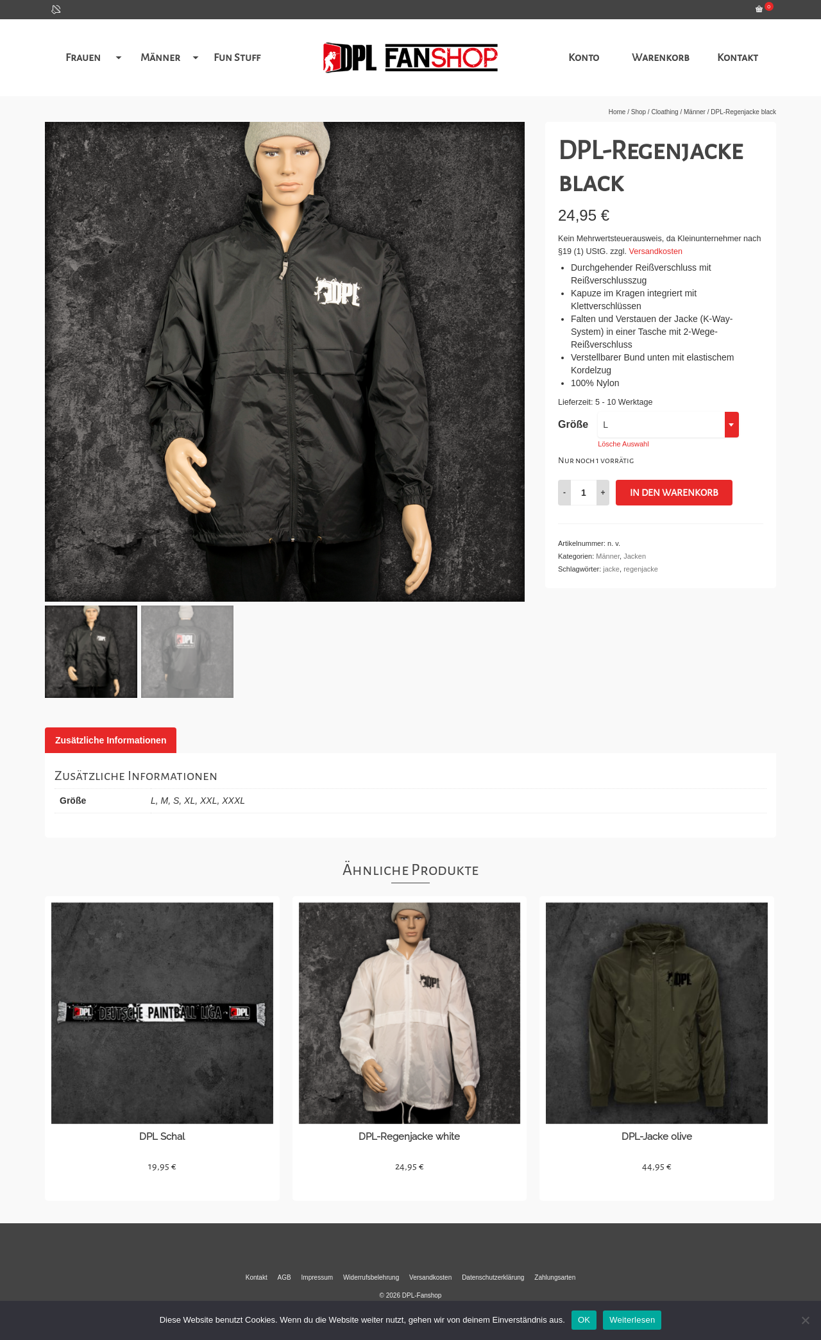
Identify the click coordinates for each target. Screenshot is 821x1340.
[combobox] (668, 424)
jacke (611, 569)
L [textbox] (605, 425)
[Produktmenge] (584, 492)
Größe (573, 424)
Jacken (634, 556)
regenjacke (640, 569)
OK (584, 1320)
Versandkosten (655, 251)
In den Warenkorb (674, 493)
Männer (608, 556)
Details (162, 1188)
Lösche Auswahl (623, 444)
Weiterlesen (632, 1320)
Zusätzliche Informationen (110, 740)
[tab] (110, 740)
